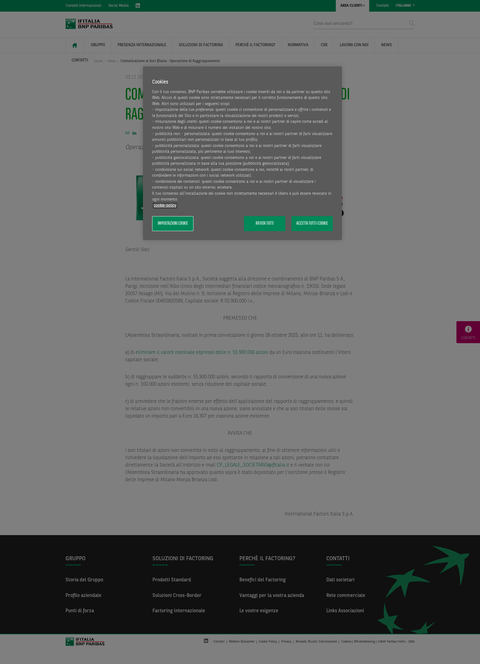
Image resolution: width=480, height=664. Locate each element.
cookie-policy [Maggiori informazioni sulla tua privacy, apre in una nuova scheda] (165, 206)
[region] (242, 153)
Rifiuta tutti (265, 223)
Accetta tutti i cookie (312, 223)
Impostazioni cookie (173, 223)
